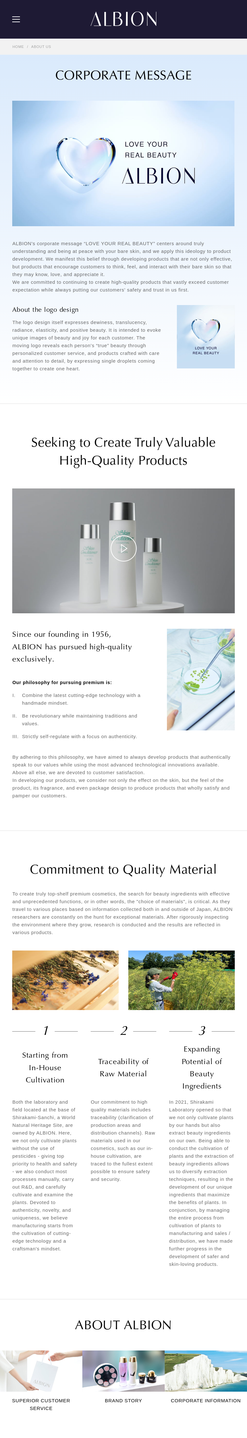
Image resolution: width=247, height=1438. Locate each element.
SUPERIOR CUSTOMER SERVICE (43, 1338)
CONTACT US (25, 1377)
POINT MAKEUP (125, 1286)
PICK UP (20, 1246)
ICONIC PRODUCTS (128, 1256)
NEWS (17, 1256)
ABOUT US (41, 47)
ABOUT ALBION (27, 1318)
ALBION (123, 19)
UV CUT (117, 1296)
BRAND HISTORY (28, 1348)
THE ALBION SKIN (29, 1266)
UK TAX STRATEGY (129, 1418)
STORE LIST (24, 1368)
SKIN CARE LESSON (31, 1275)
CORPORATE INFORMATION (38, 1358)
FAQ (16, 1387)
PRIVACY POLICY (86, 1418)
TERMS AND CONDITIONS (36, 1418)
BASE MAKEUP (124, 1276)
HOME (18, 47)
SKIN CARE (121, 1266)
